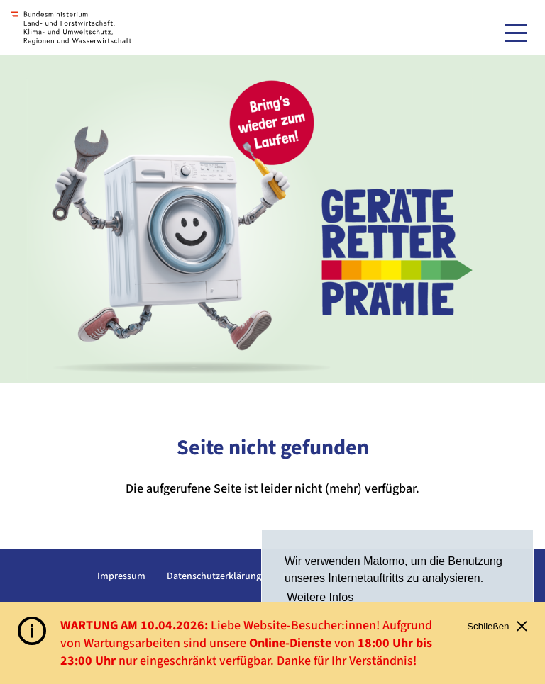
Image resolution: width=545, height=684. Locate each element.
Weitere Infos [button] (320, 597)
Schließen (497, 626)
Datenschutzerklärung (214, 576)
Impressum (121, 576)
